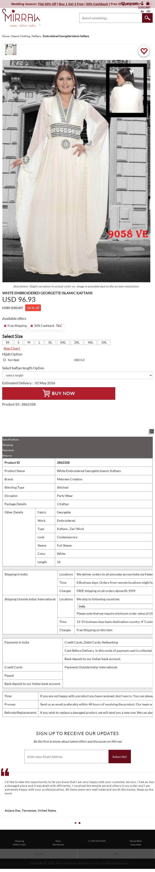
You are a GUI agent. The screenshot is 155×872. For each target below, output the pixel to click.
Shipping (7, 445)
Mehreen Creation (69, 479)
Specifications (10, 439)
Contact (38, 854)
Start (149, 828)
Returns (7, 455)
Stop (153, 828)
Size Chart (12, 348)
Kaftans (62, 529)
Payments (8, 450)
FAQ (116, 854)
